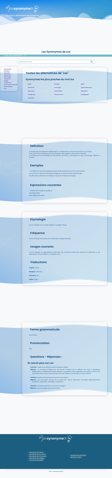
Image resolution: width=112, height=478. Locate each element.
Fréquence (7, 79)
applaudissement (86, 87)
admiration (31, 87)
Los (25, 55)
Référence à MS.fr (76, 457)
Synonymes (7, 69)
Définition (7, 71)
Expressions (7, 75)
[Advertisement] (56, 37)
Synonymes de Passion (36, 452)
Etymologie (7, 77)
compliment (31, 94)
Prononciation (8, 86)
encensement (58, 94)
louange (56, 84)
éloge (29, 84)
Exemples (7, 73)
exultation (31, 98)
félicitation (84, 91)
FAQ (5, 88)
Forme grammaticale (10, 85)
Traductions (7, 83)
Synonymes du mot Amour (37, 454)
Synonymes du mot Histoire (37, 456)
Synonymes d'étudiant (36, 460)
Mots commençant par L (16, 55)
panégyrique (85, 94)
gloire (82, 84)
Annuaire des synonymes (78, 455)
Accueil (6, 55)
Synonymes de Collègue (36, 458)
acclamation (58, 91)
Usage (6, 81)
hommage (57, 87)
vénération (31, 91)
